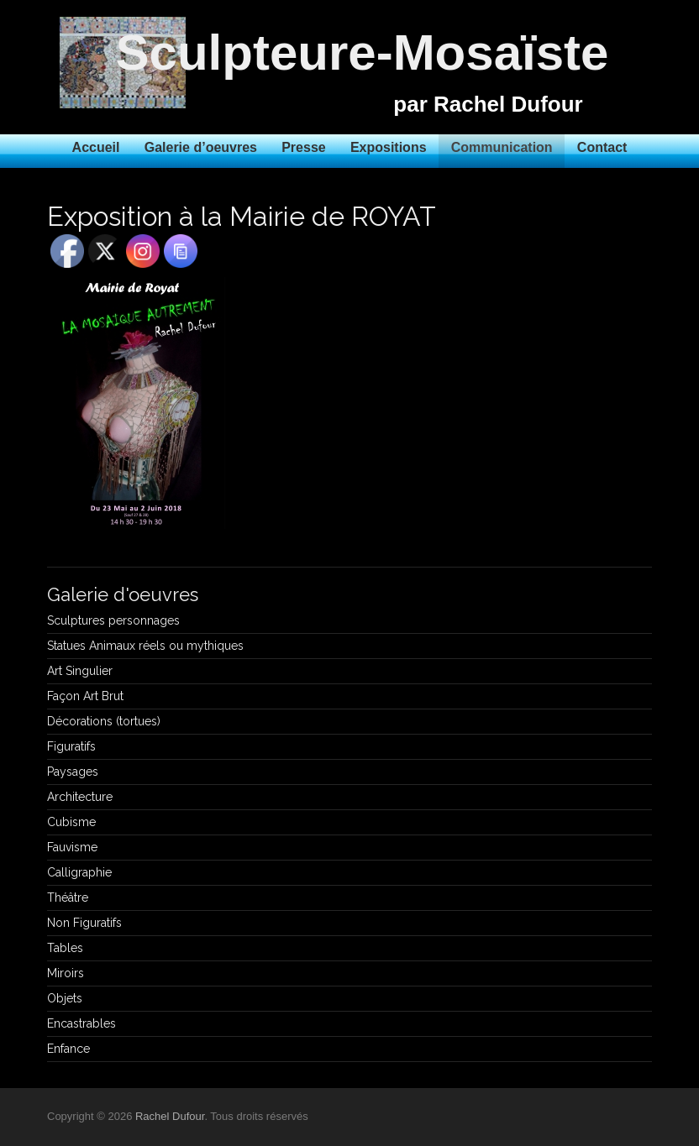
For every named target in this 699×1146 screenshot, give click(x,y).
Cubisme (71, 822)
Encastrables (81, 1023)
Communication (502, 147)
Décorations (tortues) (103, 721)
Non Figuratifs (84, 922)
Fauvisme (72, 847)
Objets (64, 998)
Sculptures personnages (113, 620)
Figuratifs (71, 746)
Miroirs (65, 973)
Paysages (72, 771)
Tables (65, 948)
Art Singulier (80, 671)
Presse (303, 147)
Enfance (68, 1048)
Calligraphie (79, 872)
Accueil (96, 147)
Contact (602, 147)
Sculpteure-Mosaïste (362, 52)
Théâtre (67, 897)
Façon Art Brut (85, 696)
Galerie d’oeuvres (201, 147)
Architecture (80, 796)
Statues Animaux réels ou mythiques (145, 645)
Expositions (388, 147)
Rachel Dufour (169, 1116)
